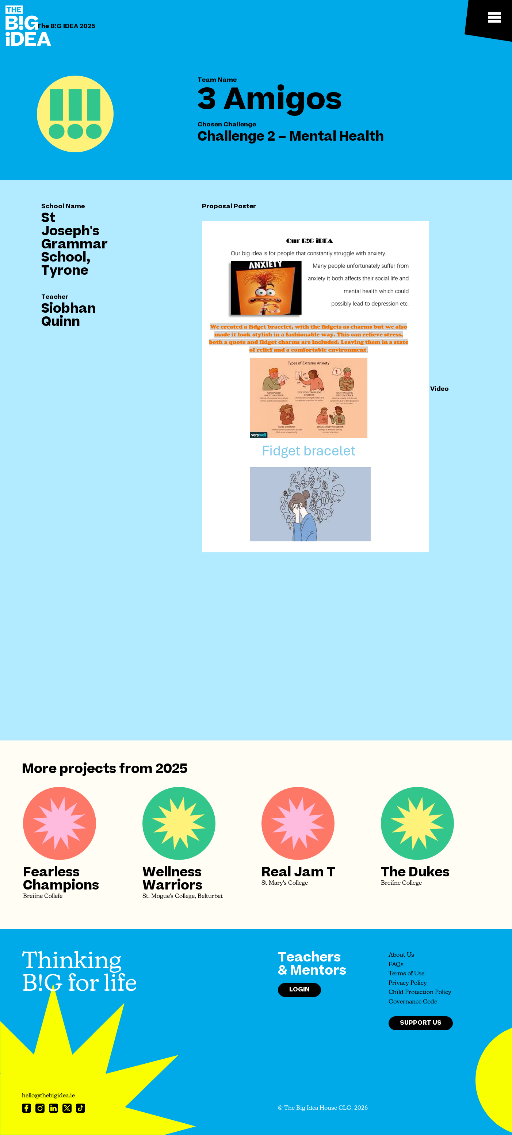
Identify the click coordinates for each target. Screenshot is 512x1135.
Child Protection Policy (420, 992)
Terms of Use (406, 974)
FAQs (396, 965)
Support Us (421, 1022)
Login (299, 989)
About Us (401, 955)
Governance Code (413, 1002)
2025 (171, 769)
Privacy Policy (408, 983)
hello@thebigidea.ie (48, 1096)
